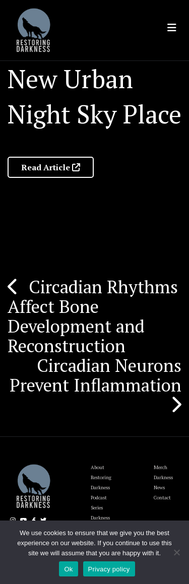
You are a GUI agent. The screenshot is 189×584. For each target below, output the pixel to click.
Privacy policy (109, 569)
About (97, 467)
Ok (68, 569)
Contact (162, 497)
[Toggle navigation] (171, 28)
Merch (160, 467)
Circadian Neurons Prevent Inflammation (95, 375)
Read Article (50, 167)
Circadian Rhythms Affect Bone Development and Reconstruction (93, 316)
